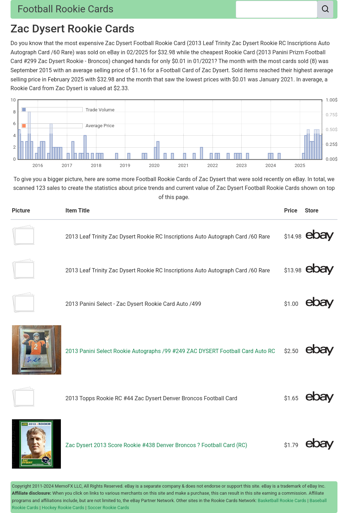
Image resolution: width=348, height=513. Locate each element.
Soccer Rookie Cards (108, 507)
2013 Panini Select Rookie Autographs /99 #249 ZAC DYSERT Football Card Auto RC (170, 351)
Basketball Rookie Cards (282, 500)
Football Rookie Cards (66, 9)
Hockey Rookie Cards (63, 507)
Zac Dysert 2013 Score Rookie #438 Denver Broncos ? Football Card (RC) (156, 445)
